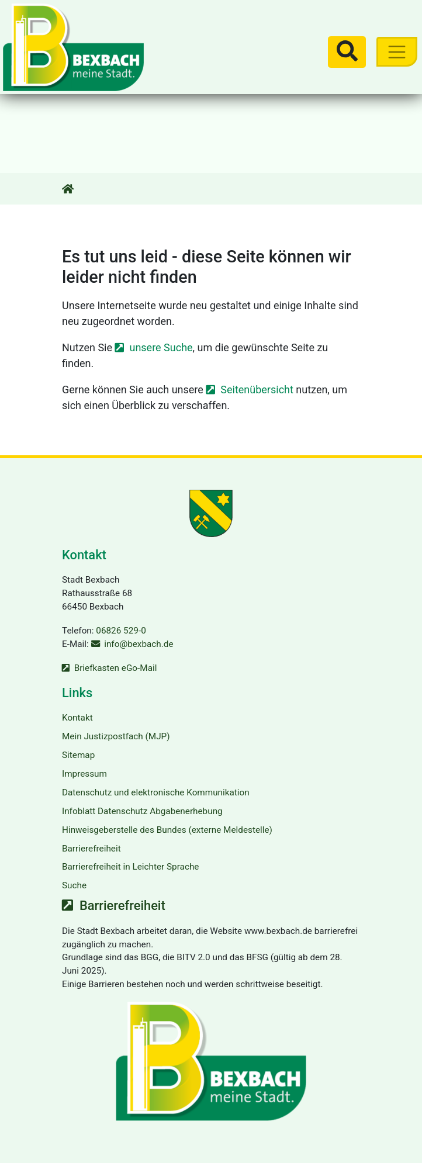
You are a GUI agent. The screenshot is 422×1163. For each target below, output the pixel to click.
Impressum (84, 774)
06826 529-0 (121, 630)
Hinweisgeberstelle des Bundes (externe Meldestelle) (167, 830)
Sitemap (78, 755)
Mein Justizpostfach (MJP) (116, 736)
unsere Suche (160, 347)
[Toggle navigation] (396, 52)
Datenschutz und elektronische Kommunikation (156, 792)
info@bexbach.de (138, 644)
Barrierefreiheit (91, 848)
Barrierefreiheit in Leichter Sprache (130, 866)
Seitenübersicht (256, 389)
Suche (74, 885)
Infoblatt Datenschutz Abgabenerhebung (142, 811)
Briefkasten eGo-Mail (115, 668)
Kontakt (77, 717)
